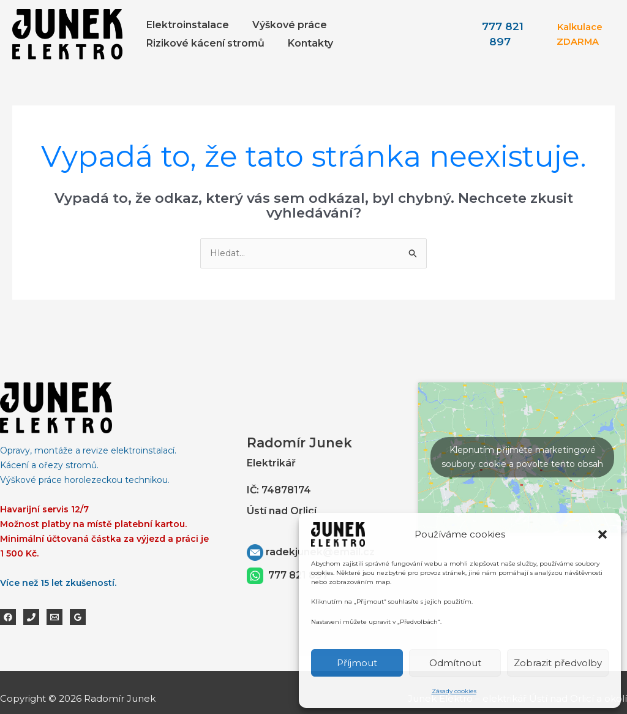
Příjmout (357, 663)
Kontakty (305, 43)
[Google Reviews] (78, 618)
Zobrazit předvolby (558, 663)
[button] (602, 534)
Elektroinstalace (186, 25)
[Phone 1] (31, 618)
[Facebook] (8, 618)
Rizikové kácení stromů (204, 43)
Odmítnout (455, 663)
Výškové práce (284, 25)
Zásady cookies (454, 691)
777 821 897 (298, 575)
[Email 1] (54, 618)
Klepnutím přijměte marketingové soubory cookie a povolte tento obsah (522, 457)
